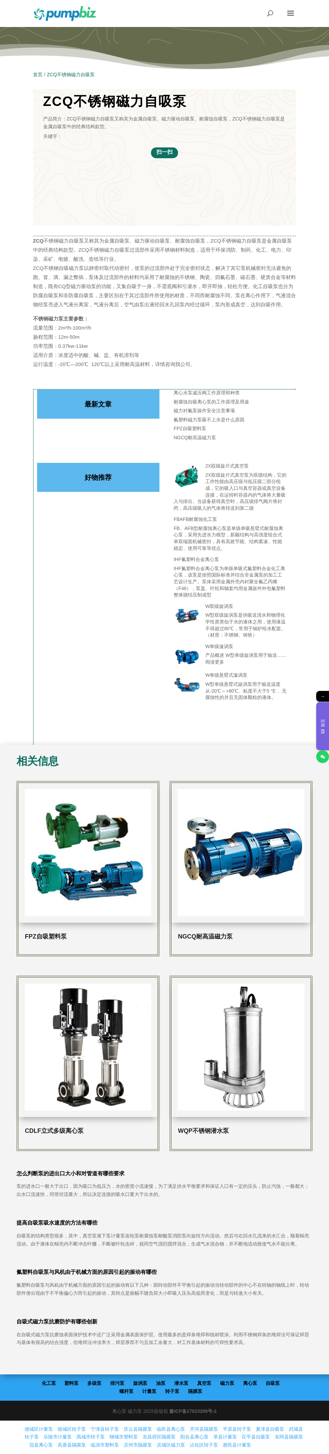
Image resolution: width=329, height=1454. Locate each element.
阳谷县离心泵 (194, 1436)
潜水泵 (181, 1383)
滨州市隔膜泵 (138, 1445)
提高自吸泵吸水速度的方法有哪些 (57, 1223)
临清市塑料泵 (105, 1445)
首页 (37, 74)
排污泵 (117, 1383)
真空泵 (204, 1383)
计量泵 (149, 1391)
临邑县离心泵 (171, 1429)
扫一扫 (164, 152)
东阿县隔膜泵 (289, 1436)
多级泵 (94, 1383)
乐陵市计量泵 (57, 1436)
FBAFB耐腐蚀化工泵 (195, 519)
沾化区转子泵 (204, 1445)
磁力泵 (227, 1383)
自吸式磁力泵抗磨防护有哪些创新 (57, 1321)
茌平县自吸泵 (256, 1436)
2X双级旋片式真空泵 (227, 466)
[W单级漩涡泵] (187, 657)
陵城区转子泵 (72, 1429)
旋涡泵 (140, 1383)
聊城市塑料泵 (124, 1436)
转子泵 (172, 1391)
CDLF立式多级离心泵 (54, 1130)
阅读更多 (214, 662)
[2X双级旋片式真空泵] (187, 477)
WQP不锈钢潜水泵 (203, 1130)
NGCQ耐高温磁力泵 (195, 437)
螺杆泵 (126, 1391)
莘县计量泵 (225, 1436)
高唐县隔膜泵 (72, 1445)
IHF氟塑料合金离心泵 (196, 559)
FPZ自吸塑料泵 (190, 428)
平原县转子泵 (237, 1429)
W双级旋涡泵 (219, 606)
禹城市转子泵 (91, 1436)
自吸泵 (273, 1383)
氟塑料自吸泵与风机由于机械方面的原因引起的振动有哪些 (87, 1272)
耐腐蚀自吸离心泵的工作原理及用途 (211, 401)
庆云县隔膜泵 (138, 1429)
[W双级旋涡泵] (187, 617)
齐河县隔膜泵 (204, 1429)
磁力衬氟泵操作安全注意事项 (204, 410)
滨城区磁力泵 (171, 1445)
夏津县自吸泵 (270, 1429)
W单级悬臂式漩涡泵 (226, 675)
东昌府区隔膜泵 (159, 1436)
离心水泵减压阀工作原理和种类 (207, 392)
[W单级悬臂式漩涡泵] (187, 686)
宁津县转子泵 (105, 1429)
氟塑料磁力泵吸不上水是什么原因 (209, 419)
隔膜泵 (195, 1391)
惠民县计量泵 (237, 1445)
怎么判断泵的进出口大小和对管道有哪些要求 (70, 1173)
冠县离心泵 (41, 1445)
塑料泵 (71, 1383)
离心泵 (250, 1383)
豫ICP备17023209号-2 (192, 1411)
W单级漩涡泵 (219, 646)
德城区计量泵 (39, 1429)
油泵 (161, 1383)
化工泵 (49, 1383)
